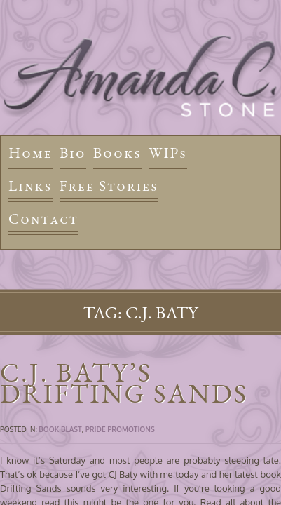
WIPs (168, 152)
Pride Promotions (120, 429)
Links (30, 185)
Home (30, 152)
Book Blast (60, 429)
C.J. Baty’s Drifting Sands (124, 382)
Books (117, 152)
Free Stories (109, 185)
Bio (73, 152)
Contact (43, 218)
